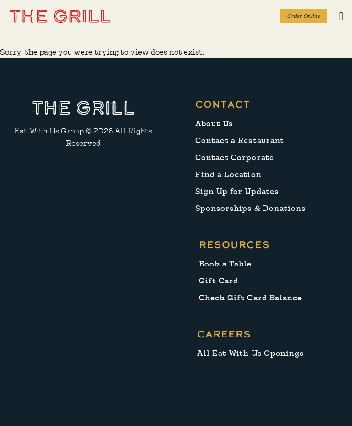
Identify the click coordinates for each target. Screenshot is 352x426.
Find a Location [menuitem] (228, 174)
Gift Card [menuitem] (218, 281)
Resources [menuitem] (234, 244)
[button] (60, 15)
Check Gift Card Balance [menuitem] (250, 298)
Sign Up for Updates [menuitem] (237, 191)
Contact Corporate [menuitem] (234, 157)
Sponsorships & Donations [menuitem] (250, 208)
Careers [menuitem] (224, 334)
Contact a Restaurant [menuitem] (239, 140)
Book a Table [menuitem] (225, 264)
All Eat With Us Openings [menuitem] (250, 353)
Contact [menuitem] (222, 104)
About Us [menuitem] (214, 123)
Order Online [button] (303, 16)
